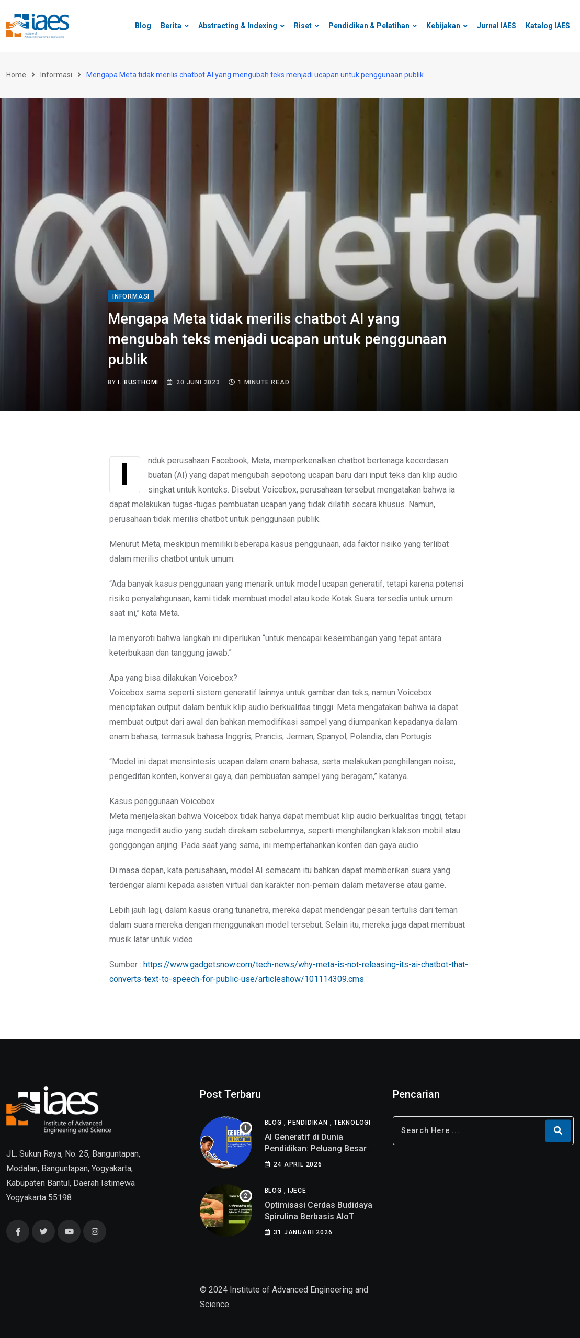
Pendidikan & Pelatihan (369, 25)
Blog (143, 25)
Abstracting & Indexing (237, 25)
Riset (303, 25)
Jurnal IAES (496, 25)
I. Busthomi (138, 382)
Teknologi (352, 1122)
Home (16, 75)
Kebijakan (443, 25)
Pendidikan (308, 1122)
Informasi (56, 75)
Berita (171, 25)
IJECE (297, 1190)
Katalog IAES (548, 25)
